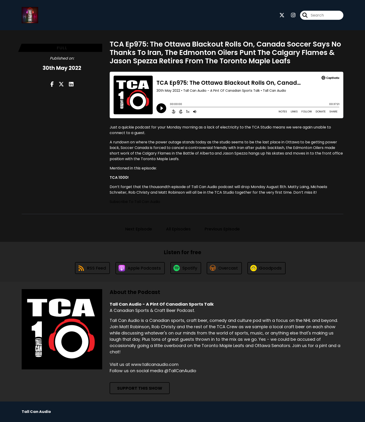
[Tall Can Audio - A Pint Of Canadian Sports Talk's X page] (281, 15)
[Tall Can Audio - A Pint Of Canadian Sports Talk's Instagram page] (290, 15)
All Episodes (178, 229)
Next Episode (138, 229)
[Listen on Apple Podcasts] (140, 268)
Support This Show (139, 388)
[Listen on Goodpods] (266, 268)
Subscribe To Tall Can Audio (135, 201)
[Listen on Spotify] (185, 268)
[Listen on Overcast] (224, 268)
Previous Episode (222, 229)
